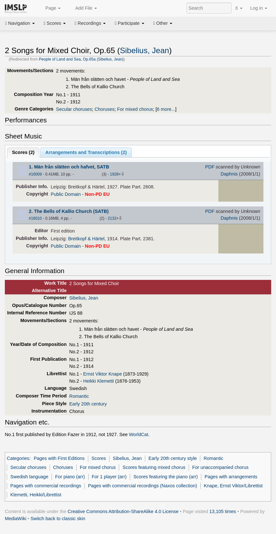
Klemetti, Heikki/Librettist (35, 494)
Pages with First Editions (59, 458)
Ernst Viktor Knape (102, 374)
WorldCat (138, 434)
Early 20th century (88, 403)
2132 (112, 218)
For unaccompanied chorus (220, 467)
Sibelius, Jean (144, 50)
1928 (114, 174)
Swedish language (29, 476)
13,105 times (222, 511)
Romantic (79, 396)
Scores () (23, 152)
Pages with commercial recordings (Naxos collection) (142, 485)
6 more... (166, 109)
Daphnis (229, 173)
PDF (209, 166)
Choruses (105, 109)
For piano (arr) (70, 476)
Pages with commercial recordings (45, 485)
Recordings (90, 23)
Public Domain (66, 194)
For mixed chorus (135, 109)
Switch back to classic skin (58, 518)
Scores (55, 23)
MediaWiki (15, 518)
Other (162, 23)
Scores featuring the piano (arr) (165, 476)
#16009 (35, 174)
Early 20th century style (172, 458)
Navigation (20, 23)
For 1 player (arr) (109, 476)
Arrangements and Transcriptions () (86, 152)
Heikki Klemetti (98, 381)
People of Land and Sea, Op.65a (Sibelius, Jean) (81, 59)
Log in (258, 8)
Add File (82, 8)
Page (49, 8)
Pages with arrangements (231, 476)
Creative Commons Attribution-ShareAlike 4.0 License (123, 511)
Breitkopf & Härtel (86, 238)
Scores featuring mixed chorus (154, 467)
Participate (129, 23)
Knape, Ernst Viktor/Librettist (233, 485)
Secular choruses (74, 109)
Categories (18, 458)
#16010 (35, 218)
